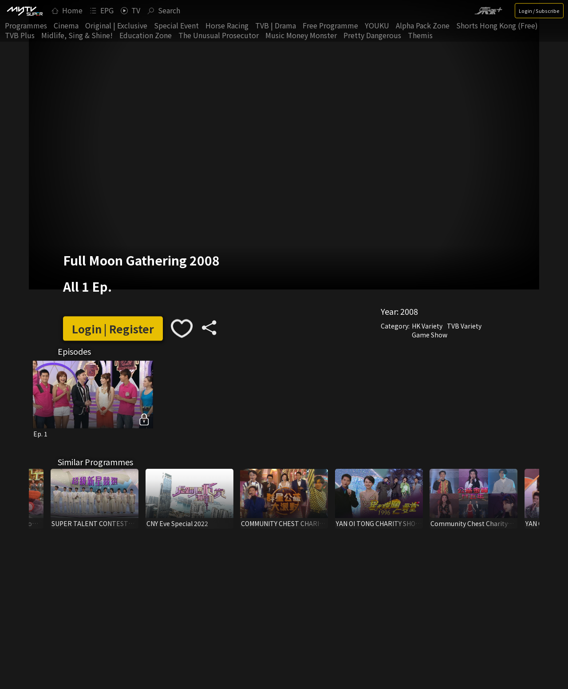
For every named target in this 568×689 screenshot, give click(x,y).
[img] (24, 11)
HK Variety (427, 325)
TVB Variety (464, 325)
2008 (409, 311)
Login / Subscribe (539, 10)
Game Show (429, 334)
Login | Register (113, 328)
